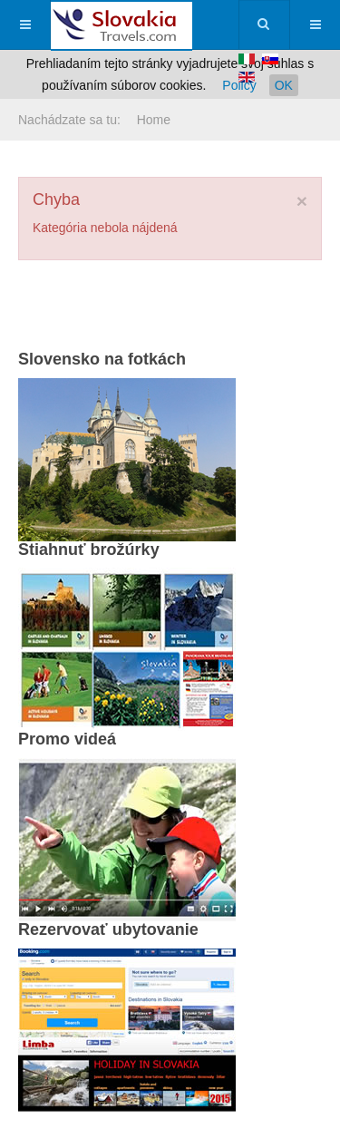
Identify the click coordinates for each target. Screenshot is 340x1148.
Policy (239, 85)
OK (284, 85)
